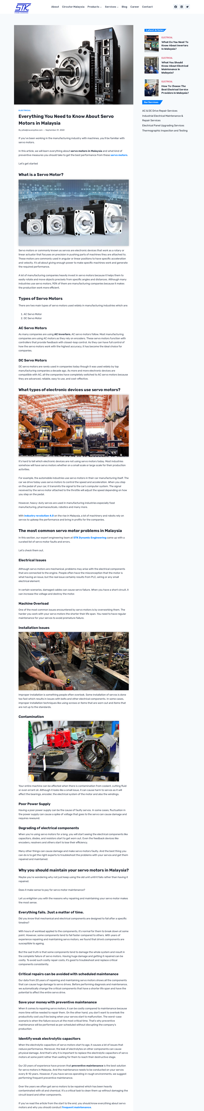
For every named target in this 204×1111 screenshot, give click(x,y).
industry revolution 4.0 (39, 515)
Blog (124, 6)
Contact (147, 6)
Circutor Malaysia (73, 6)
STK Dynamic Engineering (89, 537)
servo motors (118, 155)
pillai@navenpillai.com (32, 130)
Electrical (25, 110)
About (55, 6)
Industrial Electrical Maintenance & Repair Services (162, 118)
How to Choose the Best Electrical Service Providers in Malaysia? (176, 89)
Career (134, 6)
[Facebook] (175, 6)
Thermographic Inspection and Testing (165, 130)
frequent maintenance (76, 1107)
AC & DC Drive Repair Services (159, 110)
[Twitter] (187, 6)
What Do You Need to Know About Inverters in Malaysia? (176, 45)
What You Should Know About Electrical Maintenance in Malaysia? (176, 67)
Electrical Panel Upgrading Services (163, 125)
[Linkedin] (181, 6)
